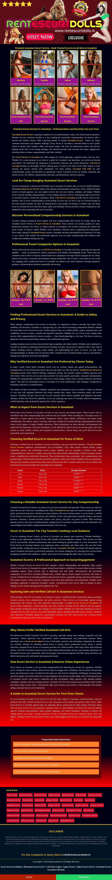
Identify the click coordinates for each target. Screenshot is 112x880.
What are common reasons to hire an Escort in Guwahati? (37, 765)
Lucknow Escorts (13, 821)
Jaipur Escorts (53, 821)
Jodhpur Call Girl (52, 800)
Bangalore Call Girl (13, 800)
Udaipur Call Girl (54, 805)
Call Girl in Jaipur (54, 867)
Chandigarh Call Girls (89, 815)
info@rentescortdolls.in (76, 854)
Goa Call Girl (78, 800)
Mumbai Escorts (67, 795)
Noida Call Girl (28, 800)
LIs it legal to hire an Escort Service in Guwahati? (34, 758)
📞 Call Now (28, 877)
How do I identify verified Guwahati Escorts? (32, 751)
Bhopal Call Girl (40, 805)
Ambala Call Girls (40, 795)
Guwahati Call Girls (82, 169)
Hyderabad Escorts (67, 821)
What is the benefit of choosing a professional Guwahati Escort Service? (42, 744)
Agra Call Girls (12, 795)
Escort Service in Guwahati (27, 157)
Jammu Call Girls (58, 810)
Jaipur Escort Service (86, 867)
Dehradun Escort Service (34, 867)
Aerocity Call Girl (66, 800)
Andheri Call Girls (13, 815)
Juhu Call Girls (89, 810)
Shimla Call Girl (27, 805)
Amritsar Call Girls (25, 795)
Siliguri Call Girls (27, 810)
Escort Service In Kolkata (11, 867)
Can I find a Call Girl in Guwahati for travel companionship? (37, 772)
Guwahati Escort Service (22, 134)
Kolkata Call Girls (13, 810)
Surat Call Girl (90, 800)
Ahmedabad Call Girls (42, 810)
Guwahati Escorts (75, 140)
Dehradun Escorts (27, 821)
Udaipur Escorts (54, 795)
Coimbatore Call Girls (73, 810)
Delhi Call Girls (81, 795)
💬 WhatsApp (84, 877)
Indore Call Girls (67, 805)
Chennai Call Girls (28, 815)
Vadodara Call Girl (13, 805)
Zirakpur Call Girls (82, 805)
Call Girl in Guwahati (52, 250)
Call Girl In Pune (74, 815)
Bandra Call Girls (42, 815)
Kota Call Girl (39, 800)
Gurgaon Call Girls (96, 805)
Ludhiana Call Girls (94, 795)
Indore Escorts (41, 821)
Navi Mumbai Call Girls (58, 815)
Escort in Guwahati (34, 641)
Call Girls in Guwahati (65, 198)
